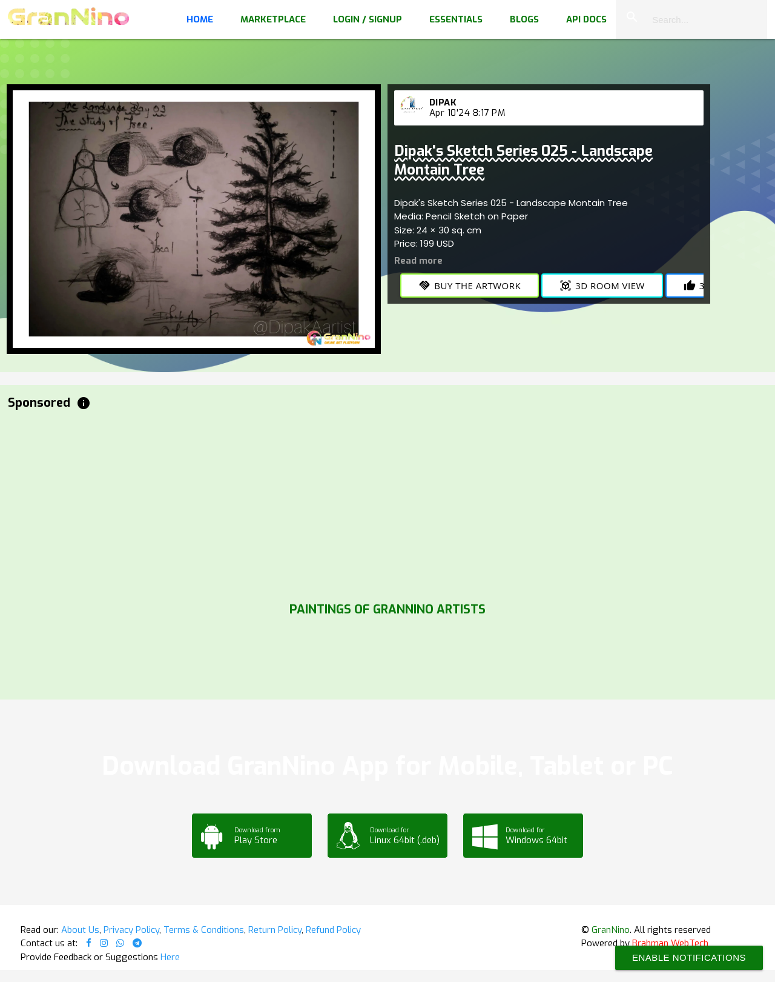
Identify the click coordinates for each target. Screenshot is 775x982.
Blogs (524, 19)
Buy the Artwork (469, 285)
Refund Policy (333, 930)
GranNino (611, 930)
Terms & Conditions (203, 930)
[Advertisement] (371, 503)
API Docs (586, 19)
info (83, 403)
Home (199, 19)
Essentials (456, 19)
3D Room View (602, 285)
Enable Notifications (689, 957)
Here (170, 957)
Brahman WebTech (670, 943)
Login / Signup (367, 19)
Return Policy (275, 930)
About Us (80, 930)
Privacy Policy (131, 930)
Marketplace (273, 19)
